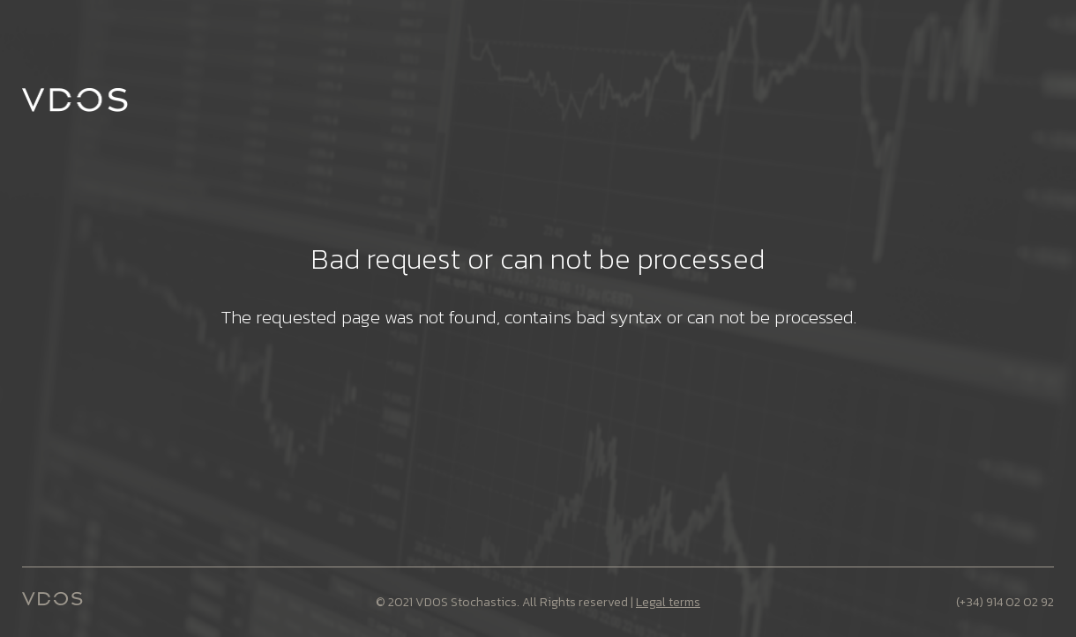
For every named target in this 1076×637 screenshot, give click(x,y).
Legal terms (668, 602)
